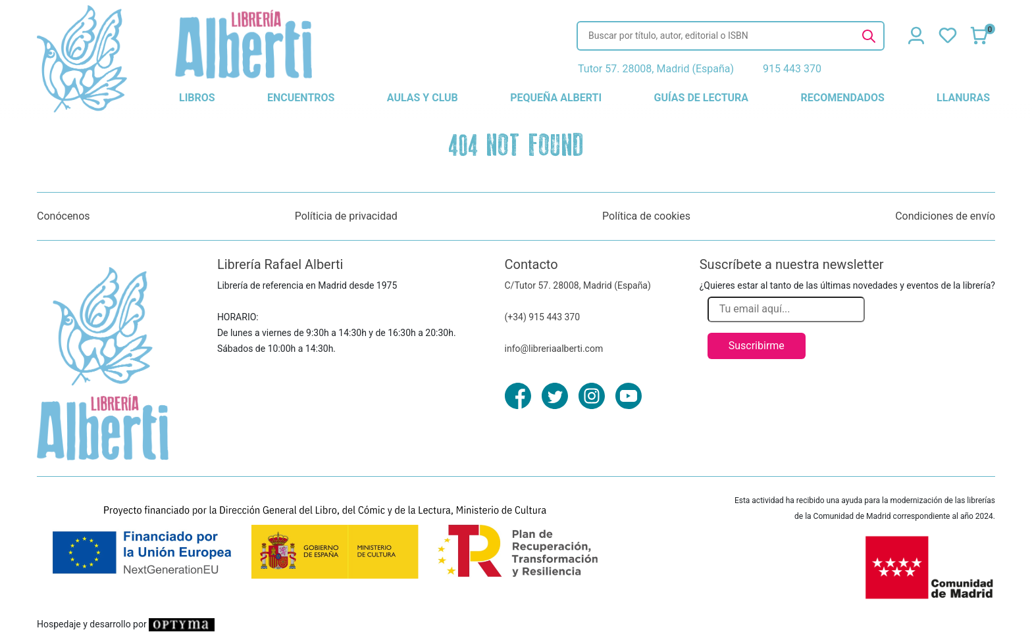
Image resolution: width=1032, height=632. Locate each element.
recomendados (842, 97)
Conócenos (63, 216)
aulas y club (422, 97)
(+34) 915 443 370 (542, 317)
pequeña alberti (556, 97)
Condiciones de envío (945, 216)
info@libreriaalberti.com (554, 348)
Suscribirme (757, 345)
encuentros (300, 97)
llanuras (963, 97)
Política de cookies (646, 216)
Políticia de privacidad (346, 216)
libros (197, 97)
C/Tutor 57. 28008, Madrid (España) (578, 285)
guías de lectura (701, 97)
